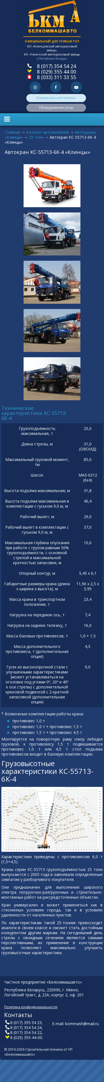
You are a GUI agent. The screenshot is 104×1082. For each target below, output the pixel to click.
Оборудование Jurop (56, 107)
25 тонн (36, 137)
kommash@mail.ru (82, 1023)
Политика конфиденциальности (30, 1007)
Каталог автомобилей (47, 132)
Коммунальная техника (56, 97)
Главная (12, 132)
